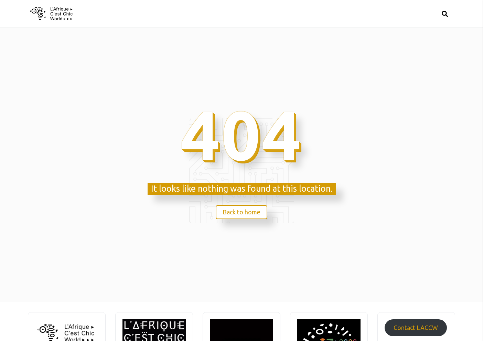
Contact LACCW (416, 327)
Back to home (241, 212)
